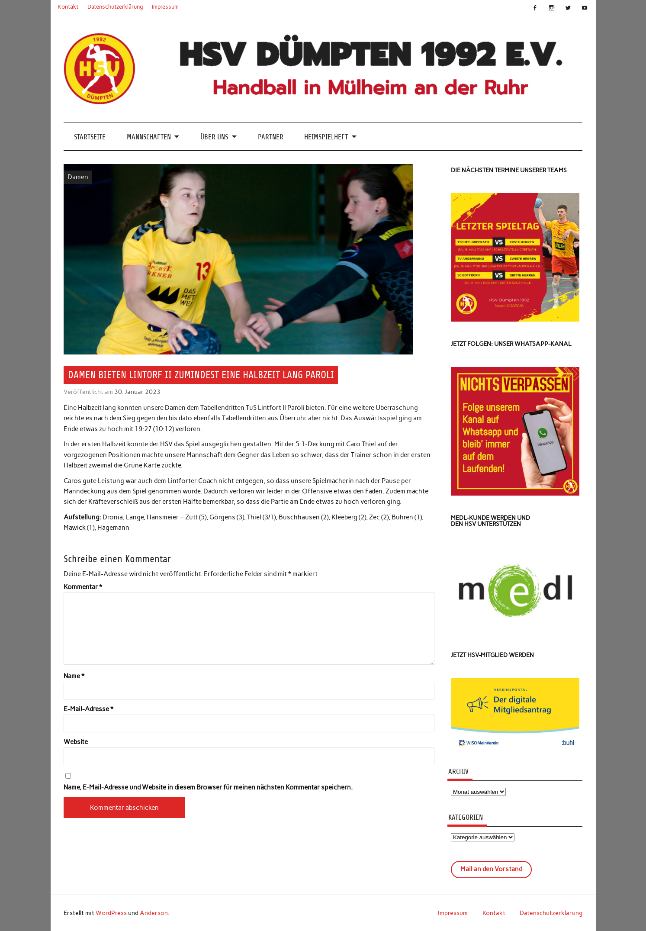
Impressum (165, 6)
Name (74, 676)
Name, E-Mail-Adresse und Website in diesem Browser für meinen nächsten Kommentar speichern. (208, 787)
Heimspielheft (326, 137)
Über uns (214, 137)
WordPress (111, 912)
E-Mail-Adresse (88, 709)
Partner (270, 137)
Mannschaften (149, 137)
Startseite (90, 137)
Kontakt (68, 6)
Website (76, 742)
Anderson (154, 912)
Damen (77, 177)
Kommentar (83, 587)
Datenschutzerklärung (115, 6)
